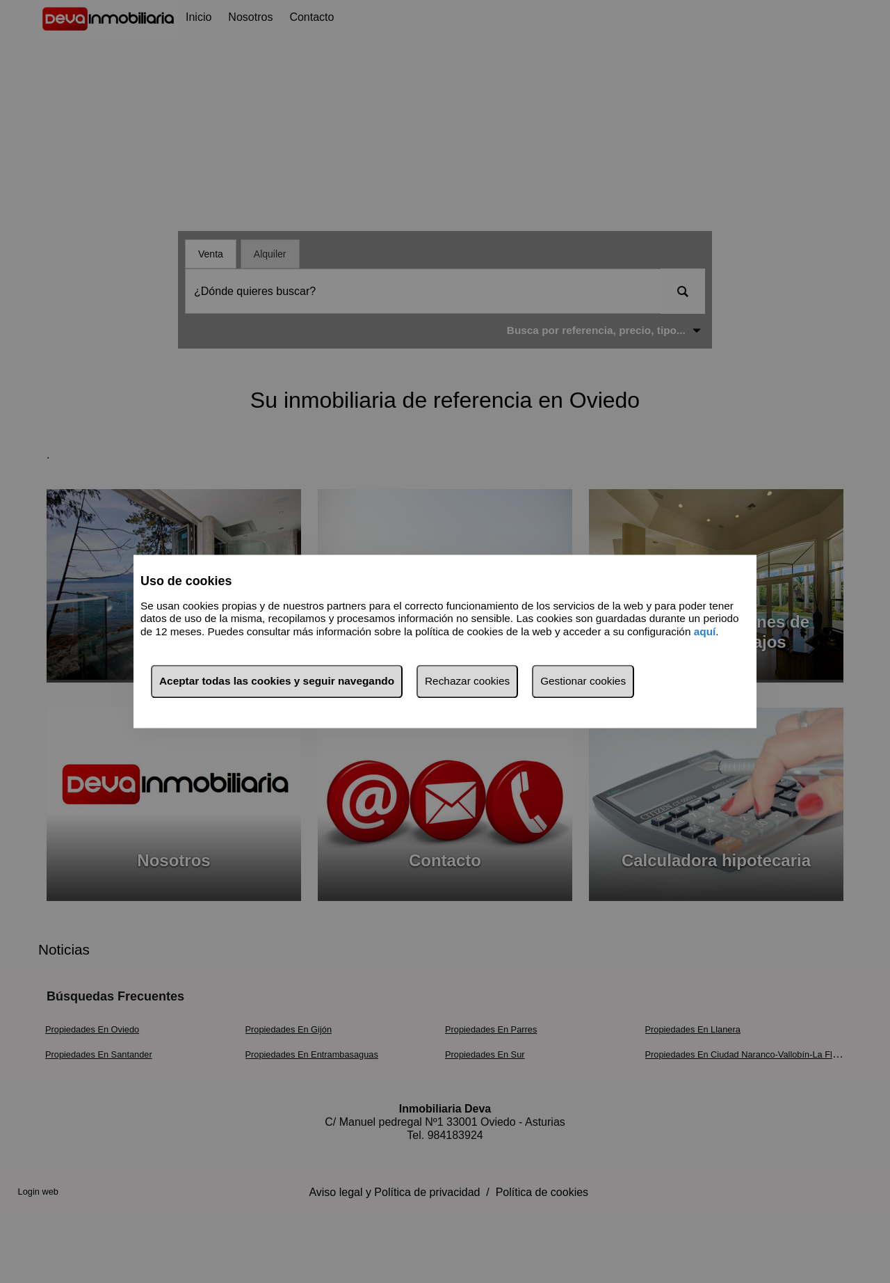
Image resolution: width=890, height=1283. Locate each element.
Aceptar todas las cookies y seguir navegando (276, 681)
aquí (705, 631)
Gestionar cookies (583, 681)
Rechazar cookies (467, 681)
